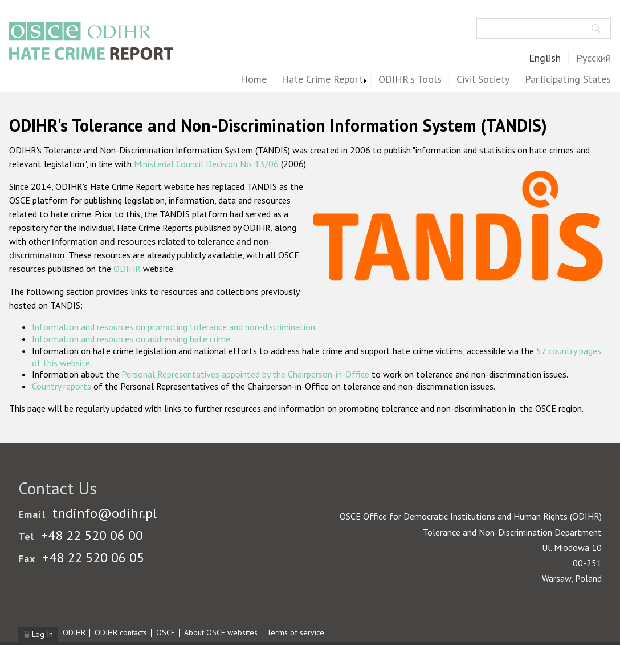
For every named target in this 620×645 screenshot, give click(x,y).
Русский (593, 58)
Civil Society (482, 80)
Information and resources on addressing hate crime (131, 338)
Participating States (568, 80)
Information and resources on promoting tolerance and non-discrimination (173, 326)
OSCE (165, 632)
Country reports (61, 386)
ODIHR (127, 268)
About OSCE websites (221, 632)
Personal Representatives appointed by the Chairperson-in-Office (245, 374)
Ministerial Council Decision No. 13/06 (206, 163)
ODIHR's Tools (410, 80)
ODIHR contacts (121, 632)
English (545, 58)
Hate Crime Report (322, 80)
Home (253, 80)
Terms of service (295, 632)
